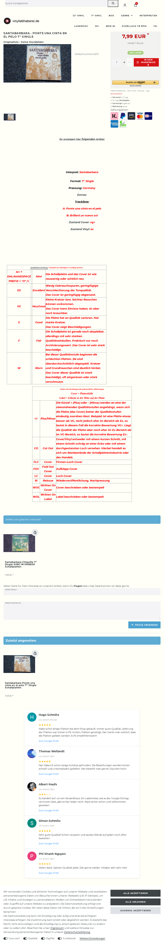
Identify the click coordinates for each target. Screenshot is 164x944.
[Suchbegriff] (56, 3)
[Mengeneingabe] (116, 62)
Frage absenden (144, 625)
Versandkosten (116, 94)
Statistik (33, 938)
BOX (111, 15)
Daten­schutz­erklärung (77, 932)
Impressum (57, 928)
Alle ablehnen (135, 902)
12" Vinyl (78, 15)
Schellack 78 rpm (134, 26)
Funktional (69, 938)
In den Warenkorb (146, 62)
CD (155, 26)
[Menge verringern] (129, 62)
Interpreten (148, 15)
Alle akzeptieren (135, 893)
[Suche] (113, 3)
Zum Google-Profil (49, 741)
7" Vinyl (96, 15)
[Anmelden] (125, 5)
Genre (125, 15)
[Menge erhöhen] (124, 62)
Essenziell (14, 938)
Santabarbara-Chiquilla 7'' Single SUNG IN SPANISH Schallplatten (21, 564)
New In (110, 26)
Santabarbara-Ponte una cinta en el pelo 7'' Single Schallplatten (20, 685)
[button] (135, 83)
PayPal (50, 938)
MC (97, 26)
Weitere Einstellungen (92, 938)
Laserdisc (81, 26)
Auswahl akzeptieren (135, 910)
